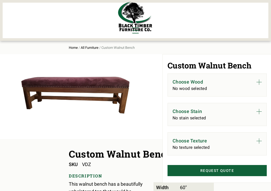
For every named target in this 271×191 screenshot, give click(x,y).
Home (16, 43)
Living (19, 22)
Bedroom (47, 13)
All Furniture (181, 17)
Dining (19, 13)
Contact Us (246, 17)
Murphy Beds (81, 13)
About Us (216, 17)
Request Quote (209, 181)
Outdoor (76, 22)
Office (45, 22)
